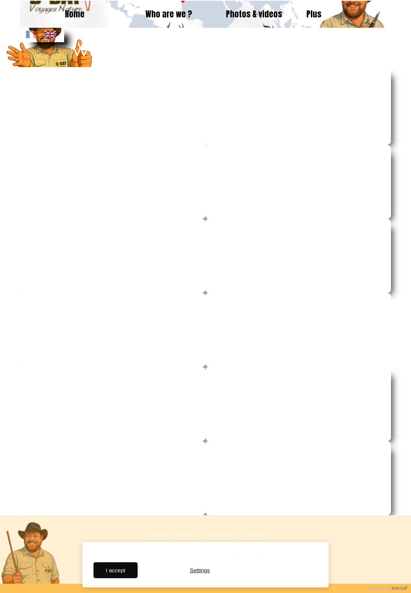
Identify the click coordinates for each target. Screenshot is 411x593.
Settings (200, 570)
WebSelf (399, 588)
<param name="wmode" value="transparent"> (111, 106)
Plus (313, 14)
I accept (115, 570)
